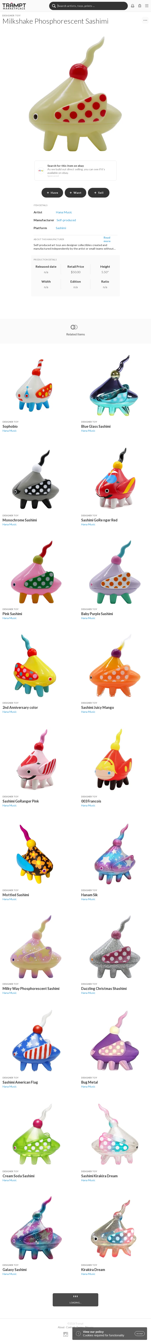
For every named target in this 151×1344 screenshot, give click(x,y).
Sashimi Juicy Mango (97, 707)
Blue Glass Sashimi (95, 426)
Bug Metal (89, 1082)
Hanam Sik (89, 895)
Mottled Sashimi (16, 895)
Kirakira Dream (93, 1269)
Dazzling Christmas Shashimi (104, 988)
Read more (107, 239)
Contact (70, 1327)
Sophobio (10, 426)
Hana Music (10, 430)
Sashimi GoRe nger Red (99, 520)
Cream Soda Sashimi (18, 1176)
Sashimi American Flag (20, 1082)
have (52, 192)
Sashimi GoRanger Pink (21, 801)
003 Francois (91, 801)
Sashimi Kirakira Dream (99, 1176)
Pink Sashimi (12, 614)
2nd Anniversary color (20, 707)
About (61, 1327)
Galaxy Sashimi (15, 1269)
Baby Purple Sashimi (97, 614)
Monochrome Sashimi (20, 520)
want (75, 192)
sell (99, 192)
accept (139, 1334)
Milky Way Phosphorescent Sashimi (31, 988)
